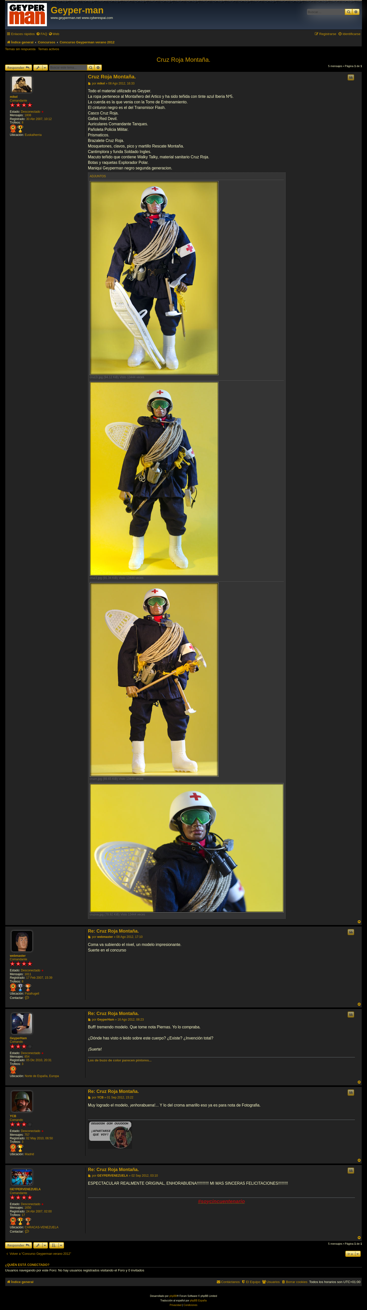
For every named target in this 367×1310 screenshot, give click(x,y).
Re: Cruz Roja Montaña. (113, 931)
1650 (27, 1207)
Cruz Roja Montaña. (183, 59)
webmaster (18, 956)
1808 (27, 115)
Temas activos (48, 49)
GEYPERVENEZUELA (25, 1189)
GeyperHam (18, 1038)
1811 (27, 974)
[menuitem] (41, 34)
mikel (14, 97)
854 (26, 1056)
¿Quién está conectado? (27, 1265)
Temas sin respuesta (20, 49)
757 (26, 1135)
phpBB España (198, 1300)
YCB (13, 1116)
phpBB (173, 1296)
